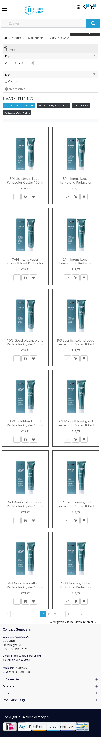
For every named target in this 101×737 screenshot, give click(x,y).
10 (62, 614)
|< (6, 614)
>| (83, 614)
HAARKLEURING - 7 (58, 38)
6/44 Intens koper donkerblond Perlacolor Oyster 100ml (76, 261)
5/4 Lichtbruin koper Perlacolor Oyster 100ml (25, 180)
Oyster (12, 81)
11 (69, 614)
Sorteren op (60, 726)
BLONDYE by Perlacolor (53, 105)
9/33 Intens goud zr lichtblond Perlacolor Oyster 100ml (76, 585)
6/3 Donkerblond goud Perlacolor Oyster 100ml (25, 504)
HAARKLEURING (35, 38)
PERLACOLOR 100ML (17, 112)
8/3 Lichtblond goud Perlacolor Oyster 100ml (25, 423)
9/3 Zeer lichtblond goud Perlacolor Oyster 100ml (75, 342)
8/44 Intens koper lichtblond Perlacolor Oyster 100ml (76, 180)
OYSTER (16, 38)
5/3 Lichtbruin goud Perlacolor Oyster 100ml (75, 504)
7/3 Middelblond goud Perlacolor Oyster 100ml (75, 423)
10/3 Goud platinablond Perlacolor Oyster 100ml (25, 342)
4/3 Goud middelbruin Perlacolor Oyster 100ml (25, 585)
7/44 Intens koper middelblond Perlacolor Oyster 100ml (25, 261)
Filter (35, 726)
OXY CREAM (81, 105)
